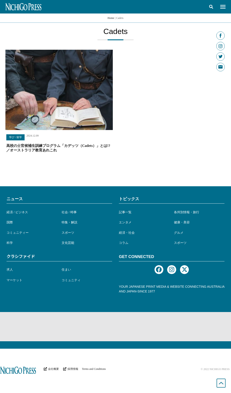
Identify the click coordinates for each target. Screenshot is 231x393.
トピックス (129, 199)
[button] (211, 6)
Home (111, 18)
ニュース (15, 199)
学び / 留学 (15, 137)
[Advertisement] (115, 327)
